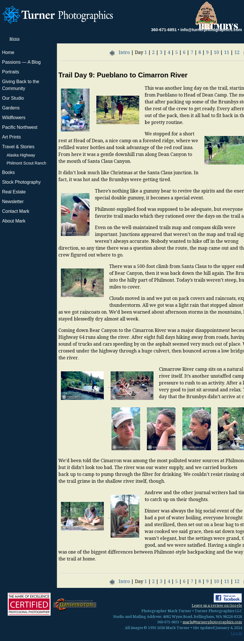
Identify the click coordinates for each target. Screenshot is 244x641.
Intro (67, 52)
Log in (236, 633)
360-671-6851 (164, 29)
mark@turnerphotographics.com (212, 622)
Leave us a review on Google (217, 605)
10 (159, 52)
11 (169, 52)
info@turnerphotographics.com (211, 29)
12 (180, 52)
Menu (12, 39)
